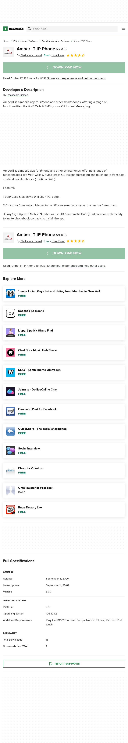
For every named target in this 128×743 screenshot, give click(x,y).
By (29, 55)
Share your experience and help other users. (76, 78)
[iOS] (15, 41)
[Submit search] (30, 29)
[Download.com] (13, 28)
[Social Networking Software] (56, 41)
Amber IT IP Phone (42, 49)
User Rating (68, 55)
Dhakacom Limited (17, 95)
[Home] (6, 41)
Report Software (64, 664)
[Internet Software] (29, 41)
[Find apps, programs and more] (72, 29)
